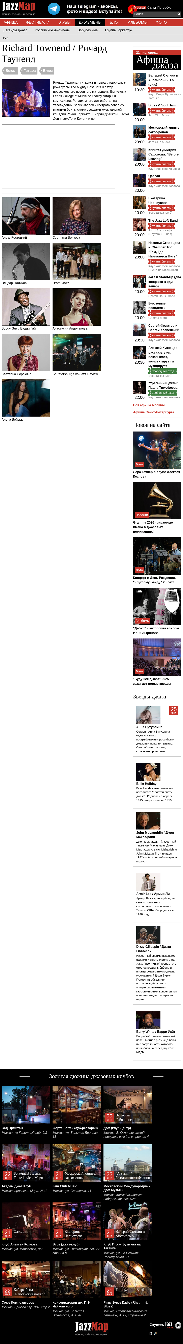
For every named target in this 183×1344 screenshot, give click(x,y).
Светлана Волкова (77, 218)
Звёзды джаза (149, 696)
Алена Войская (26, 400)
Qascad (154, 176)
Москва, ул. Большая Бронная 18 (75, 1134)
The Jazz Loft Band (163, 220)
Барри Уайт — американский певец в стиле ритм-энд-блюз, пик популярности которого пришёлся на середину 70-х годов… (156, 1044)
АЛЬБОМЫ (138, 22)
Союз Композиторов (18, 1302)
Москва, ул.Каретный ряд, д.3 (24, 1132)
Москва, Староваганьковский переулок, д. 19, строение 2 (126, 1313)
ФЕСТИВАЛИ (38, 22)
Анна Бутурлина (149, 727)
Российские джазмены (52, 30)
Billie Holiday (146, 783)
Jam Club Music (159, 115)
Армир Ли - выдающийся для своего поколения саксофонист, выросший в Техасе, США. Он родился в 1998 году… (155, 906)
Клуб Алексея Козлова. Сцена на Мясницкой (164, 267)
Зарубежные (88, 30)
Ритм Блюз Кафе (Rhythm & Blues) (160, 232)
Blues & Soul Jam (162, 105)
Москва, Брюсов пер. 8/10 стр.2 (26, 1307)
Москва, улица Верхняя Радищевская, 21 (121, 1255)
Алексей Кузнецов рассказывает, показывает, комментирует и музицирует (163, 357)
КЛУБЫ (64, 22)
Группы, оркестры (119, 30)
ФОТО (161, 22)
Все (5, 38)
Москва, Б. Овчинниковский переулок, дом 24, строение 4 (126, 1134)
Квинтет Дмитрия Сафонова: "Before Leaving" (163, 154)
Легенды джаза (15, 30)
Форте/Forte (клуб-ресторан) (75, 1128)
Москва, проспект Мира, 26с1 (24, 1191)
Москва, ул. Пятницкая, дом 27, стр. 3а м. (77, 1251)
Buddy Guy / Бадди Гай (26, 309)
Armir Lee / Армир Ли (153, 894)
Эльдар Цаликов (26, 264)
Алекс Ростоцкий (26, 218)
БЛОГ (115, 22)
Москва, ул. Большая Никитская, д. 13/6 (68, 1313)
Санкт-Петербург (160, 7)
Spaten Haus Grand (161, 296)
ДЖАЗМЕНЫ (90, 22)
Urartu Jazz (77, 264)
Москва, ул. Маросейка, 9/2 (22, 1249)
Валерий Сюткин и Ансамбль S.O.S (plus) (163, 80)
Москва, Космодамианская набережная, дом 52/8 (123, 1197)
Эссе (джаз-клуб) (160, 212)
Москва (139, 7)
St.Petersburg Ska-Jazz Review (77, 355)
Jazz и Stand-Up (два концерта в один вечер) (164, 281)
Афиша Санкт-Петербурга (153, 412)
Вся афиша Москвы (149, 405)
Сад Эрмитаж (12, 1128)
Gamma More (157, 317)
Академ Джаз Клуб (16, 1186)
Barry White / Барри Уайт (155, 1031)
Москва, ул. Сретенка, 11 (72, 1191)
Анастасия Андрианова (77, 309)
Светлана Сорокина (26, 355)
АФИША (11, 22)
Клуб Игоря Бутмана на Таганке (164, 96)
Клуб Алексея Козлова (164, 168)
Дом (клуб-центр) (117, 1128)
